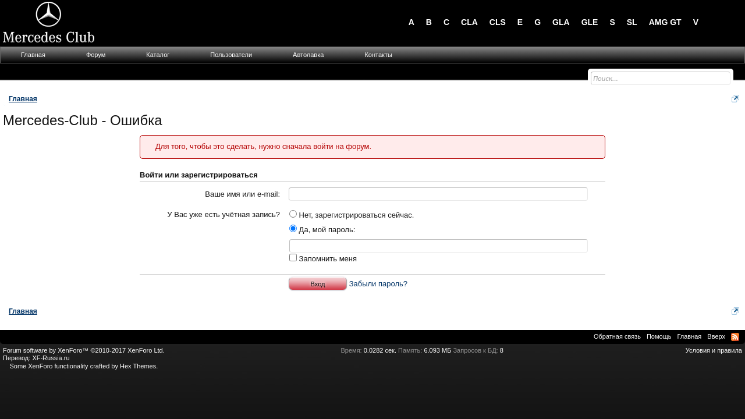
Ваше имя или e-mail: (242, 194)
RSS (735, 337)
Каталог (157, 54)
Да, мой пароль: (322, 229)
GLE (589, 22)
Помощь (659, 336)
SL (632, 22)
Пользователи (231, 54)
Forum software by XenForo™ (84, 350)
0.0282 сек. (380, 350)
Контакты (378, 54)
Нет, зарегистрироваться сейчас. (351, 215)
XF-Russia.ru (50, 357)
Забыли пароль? (378, 283)
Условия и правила (714, 350)
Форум (95, 54)
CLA (469, 22)
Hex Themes (138, 366)
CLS (497, 22)
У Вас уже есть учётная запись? (223, 214)
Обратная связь (617, 336)
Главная (33, 54)
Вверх (716, 336)
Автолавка (308, 54)
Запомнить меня (323, 258)
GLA (561, 22)
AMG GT (665, 22)
